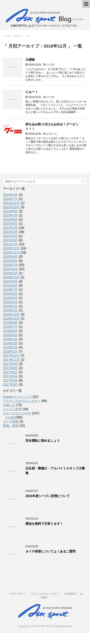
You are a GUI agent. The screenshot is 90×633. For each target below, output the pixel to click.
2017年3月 (10, 384)
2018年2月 (10, 347)
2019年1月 (10, 310)
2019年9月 (10, 281)
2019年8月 (10, 285)
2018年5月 (10, 335)
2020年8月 (10, 260)
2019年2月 (10, 306)
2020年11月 (11, 252)
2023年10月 (11, 207)
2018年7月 (10, 326)
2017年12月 (11, 355)
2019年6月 (10, 293)
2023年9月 (10, 211)
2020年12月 (11, 248)
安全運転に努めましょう (42, 440)
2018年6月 (10, 331)
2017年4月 (10, 380)
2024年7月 (10, 199)
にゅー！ (31, 92)
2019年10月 (11, 277)
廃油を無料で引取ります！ (44, 523)
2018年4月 (10, 339)
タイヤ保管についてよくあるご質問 (50, 551)
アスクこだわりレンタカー (21, 401)
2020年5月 (10, 273)
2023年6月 (10, 219)
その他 (50, 64)
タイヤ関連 (11, 421)
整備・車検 (11, 425)
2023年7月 (10, 215)
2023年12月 (11, 203)
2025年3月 (10, 194)
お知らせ (52, 133)
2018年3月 (10, 343)
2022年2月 (10, 232)
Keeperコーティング (17, 396)
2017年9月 (10, 364)
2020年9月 (10, 256)
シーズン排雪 (12, 409)
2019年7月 (10, 289)
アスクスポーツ (17, 593)
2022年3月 (10, 227)
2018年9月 (10, 322)
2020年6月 (10, 269)
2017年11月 (11, 359)
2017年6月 (10, 372)
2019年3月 (10, 302)
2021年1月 (10, 244)
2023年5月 (10, 223)
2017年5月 (10, 376)
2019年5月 (10, 298)
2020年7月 (10, 265)
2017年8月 (10, 368)
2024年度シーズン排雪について (47, 496)
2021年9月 (10, 236)
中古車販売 (70, 593)
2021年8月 (10, 240)
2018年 (18, 35)
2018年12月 (11, 314)
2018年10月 (11, 318)
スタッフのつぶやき (17, 413)
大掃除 (30, 59)
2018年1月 (10, 351)
